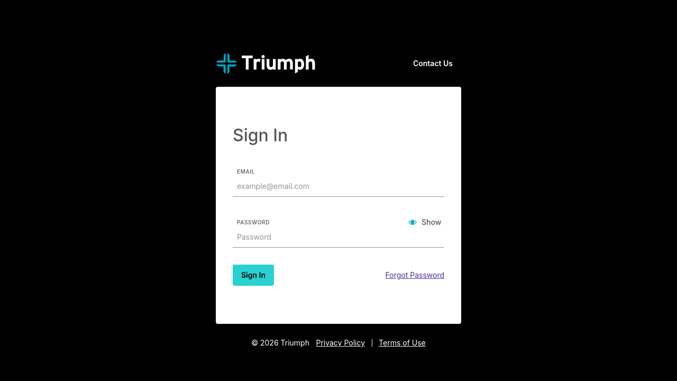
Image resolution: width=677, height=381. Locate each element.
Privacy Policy (340, 342)
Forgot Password (415, 274)
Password (253, 222)
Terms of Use (402, 342)
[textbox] (335, 186)
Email (246, 171)
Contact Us (433, 63)
